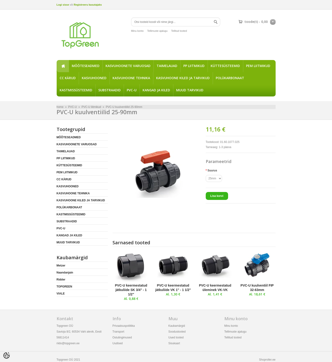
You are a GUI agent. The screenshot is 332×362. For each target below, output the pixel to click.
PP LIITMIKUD (194, 66)
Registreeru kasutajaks (88, 4)
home (63, 66)
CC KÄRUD (68, 78)
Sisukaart (174, 343)
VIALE (61, 293)
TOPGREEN (64, 286)
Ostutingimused (122, 337)
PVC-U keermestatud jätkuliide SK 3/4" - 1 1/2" (131, 290)
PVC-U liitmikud (91, 107)
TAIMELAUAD (167, 66)
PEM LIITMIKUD (258, 66)
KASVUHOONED (94, 78)
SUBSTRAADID (109, 90)
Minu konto (137, 30)
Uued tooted (176, 337)
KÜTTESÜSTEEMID (225, 66)
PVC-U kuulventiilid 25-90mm (124, 107)
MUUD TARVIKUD (189, 90)
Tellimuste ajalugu (157, 30)
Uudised (118, 343)
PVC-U (132, 90)
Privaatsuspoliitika (124, 325)
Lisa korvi (216, 196)
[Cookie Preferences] (6, 355)
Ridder (61, 279)
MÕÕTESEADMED (85, 66)
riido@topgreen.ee (68, 343)
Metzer (61, 265)
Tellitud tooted (179, 30)
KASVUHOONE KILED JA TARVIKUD (183, 78)
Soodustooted (177, 331)
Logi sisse (63, 4)
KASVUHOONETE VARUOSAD (128, 66)
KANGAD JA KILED (156, 90)
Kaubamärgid (176, 325)
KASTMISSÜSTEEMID (76, 90)
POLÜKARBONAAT (230, 78)
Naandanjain (65, 272)
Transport (118, 331)
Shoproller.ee (267, 359)
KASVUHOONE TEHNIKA (131, 78)
